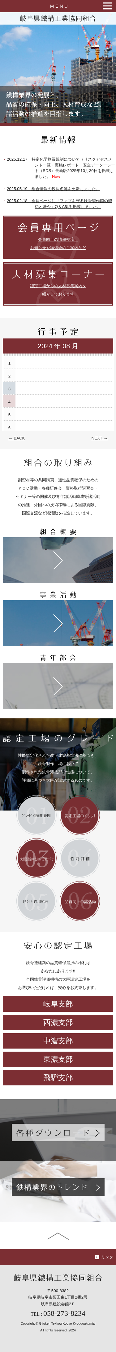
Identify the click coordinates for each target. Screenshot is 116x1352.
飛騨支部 (58, 1078)
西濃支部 (58, 1022)
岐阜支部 (58, 1004)
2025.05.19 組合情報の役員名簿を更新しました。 (64, 188)
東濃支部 (58, 1059)
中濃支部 (58, 1041)
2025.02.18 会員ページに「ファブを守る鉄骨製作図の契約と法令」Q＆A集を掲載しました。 (70, 203)
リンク (107, 1257)
